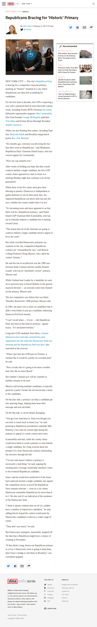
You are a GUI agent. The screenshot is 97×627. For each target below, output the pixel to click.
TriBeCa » (61, 77)
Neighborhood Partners (70, 584)
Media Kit (65, 601)
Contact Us (65, 591)
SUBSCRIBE (50, 608)
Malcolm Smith (17, 134)
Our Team (65, 594)
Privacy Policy (22, 615)
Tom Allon (10, 121)
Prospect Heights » (65, 51)
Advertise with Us (68, 588)
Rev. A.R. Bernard (20, 138)
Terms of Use (12, 615)
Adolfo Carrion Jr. (14, 125)
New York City (13, 12)
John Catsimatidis (43, 113)
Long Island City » (65, 91)
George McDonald (31, 117)
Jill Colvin (27, 26)
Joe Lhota (47, 109)
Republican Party (44, 81)
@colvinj (27, 29)
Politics (25, 12)
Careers (64, 598)
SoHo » (60, 65)
